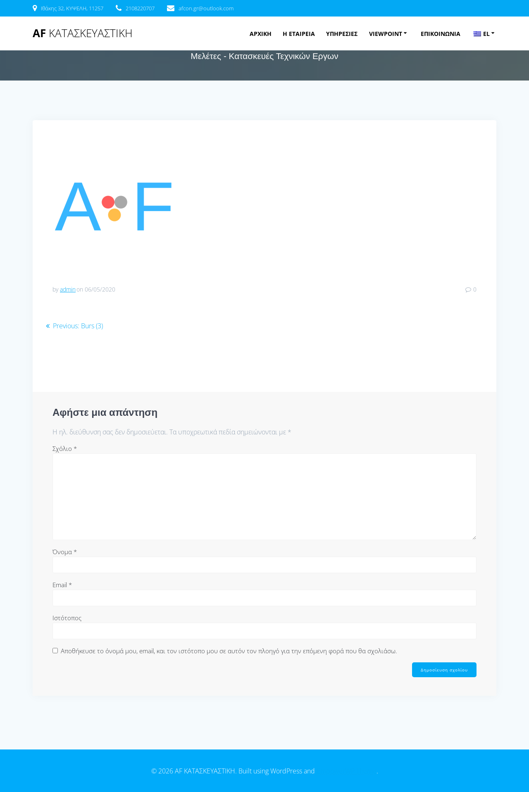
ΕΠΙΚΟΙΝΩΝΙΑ (440, 34)
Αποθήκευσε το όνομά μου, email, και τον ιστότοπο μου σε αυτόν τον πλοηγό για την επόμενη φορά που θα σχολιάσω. (229, 651)
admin (68, 289)
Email (62, 585)
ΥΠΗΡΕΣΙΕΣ (341, 34)
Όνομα (64, 552)
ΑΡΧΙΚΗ (261, 34)
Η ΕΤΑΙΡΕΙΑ (299, 34)
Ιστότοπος (66, 618)
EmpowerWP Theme (346, 770)
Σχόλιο (64, 448)
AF (83, 33)
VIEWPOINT (385, 34)
